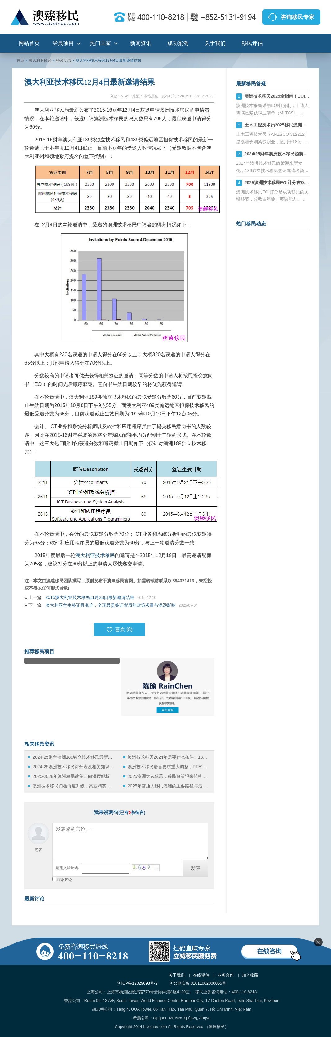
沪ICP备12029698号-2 (137, 983)
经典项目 (63, 43)
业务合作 (226, 975)
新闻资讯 (140, 43)
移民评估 (252, 43)
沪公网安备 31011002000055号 (198, 983)
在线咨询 (269, 951)
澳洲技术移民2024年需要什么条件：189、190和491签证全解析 (168, 757)
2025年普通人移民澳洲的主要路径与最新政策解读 (168, 785)
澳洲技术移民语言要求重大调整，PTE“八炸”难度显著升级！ (168, 766)
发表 (196, 868)
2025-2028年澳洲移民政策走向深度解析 (71, 776)
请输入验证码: (67, 868)
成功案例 (177, 43)
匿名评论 (64, 880)
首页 (20, 60)
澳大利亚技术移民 (95, 555)
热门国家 (100, 43)
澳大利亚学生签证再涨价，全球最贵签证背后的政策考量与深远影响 (111, 605)
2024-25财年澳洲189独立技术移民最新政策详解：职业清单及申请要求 (73, 757)
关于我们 (215, 43)
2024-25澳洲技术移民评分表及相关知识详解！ (73, 766)
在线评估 (201, 975)
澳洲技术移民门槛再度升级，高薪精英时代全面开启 (73, 785)
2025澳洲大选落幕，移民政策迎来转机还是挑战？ (168, 776)
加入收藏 (250, 975)
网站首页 (29, 43)
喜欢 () (119, 630)
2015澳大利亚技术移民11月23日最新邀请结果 (90, 597)
